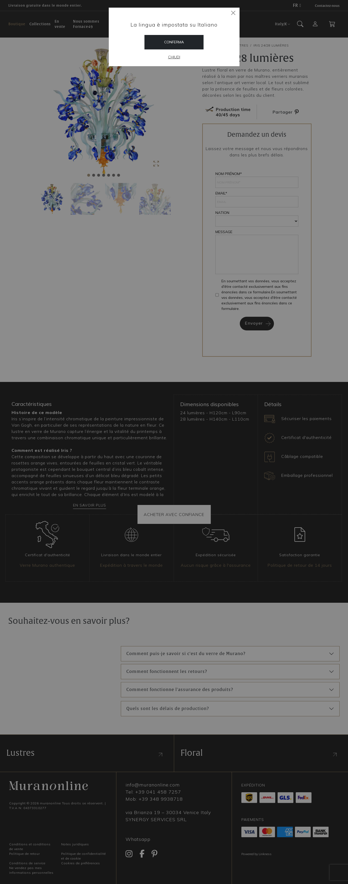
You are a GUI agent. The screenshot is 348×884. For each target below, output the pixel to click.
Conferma (174, 42)
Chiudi (174, 57)
